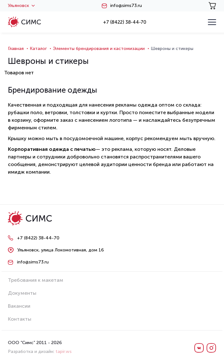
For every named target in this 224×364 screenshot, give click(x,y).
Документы (22, 293)
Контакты (19, 319)
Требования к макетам (35, 280)
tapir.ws (64, 351)
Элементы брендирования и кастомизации (99, 48)
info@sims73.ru (126, 5)
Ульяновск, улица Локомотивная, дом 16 (60, 250)
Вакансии (19, 306)
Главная (16, 48)
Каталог (38, 48)
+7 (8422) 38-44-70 (124, 22)
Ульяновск (21, 5)
